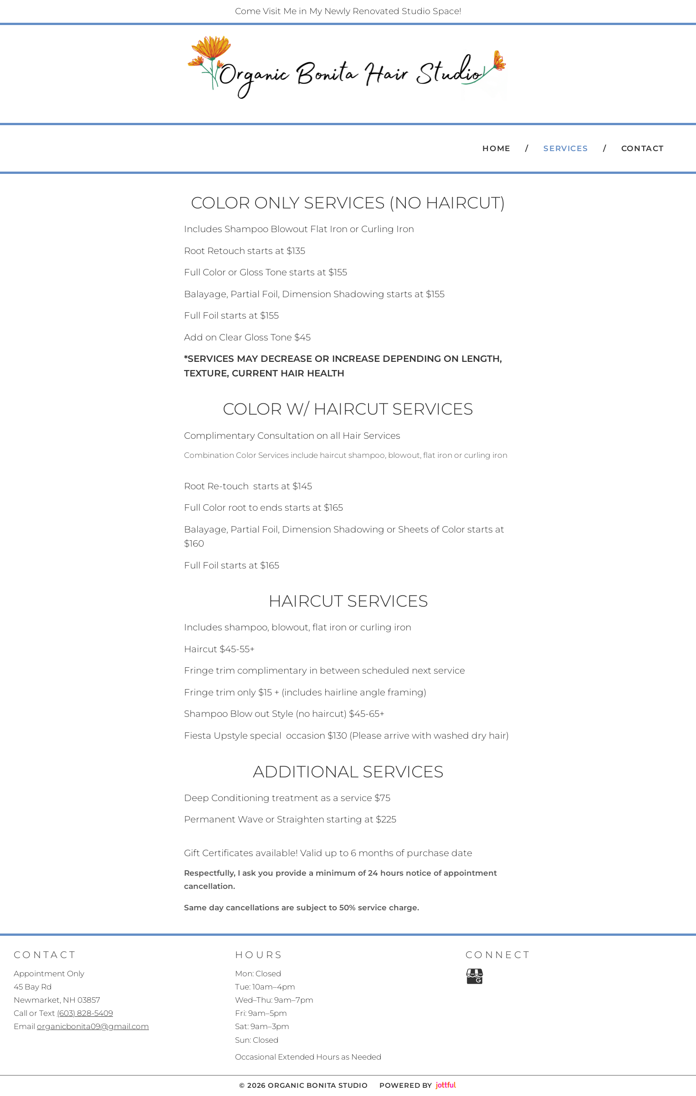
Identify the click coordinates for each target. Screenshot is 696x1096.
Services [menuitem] (565, 148)
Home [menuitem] (496, 148)
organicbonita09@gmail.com (93, 1026)
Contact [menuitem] (642, 148)
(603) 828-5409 (356, 109)
